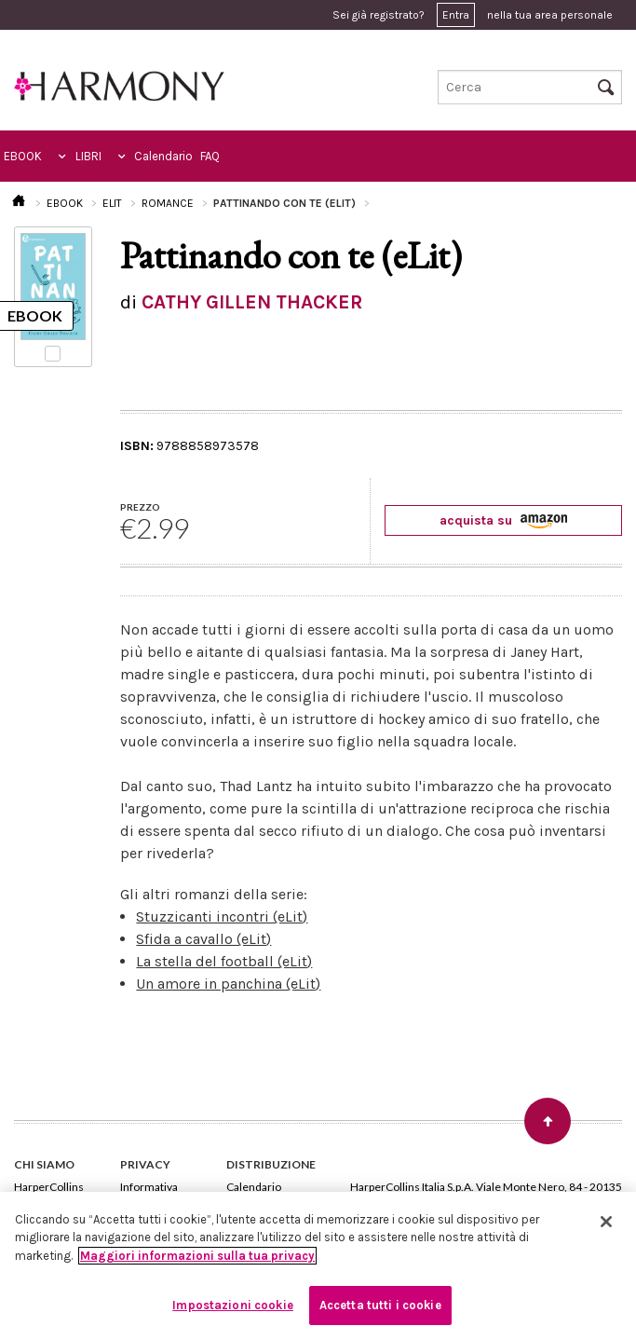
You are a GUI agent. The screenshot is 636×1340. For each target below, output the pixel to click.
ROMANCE (168, 203)
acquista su (503, 520)
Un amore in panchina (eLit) (228, 983)
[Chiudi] (606, 1221)
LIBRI (88, 156)
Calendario (163, 156)
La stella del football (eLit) (224, 961)
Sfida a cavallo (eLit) (203, 939)
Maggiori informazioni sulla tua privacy (197, 1256)
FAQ (210, 156)
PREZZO (140, 507)
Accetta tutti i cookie (380, 1305)
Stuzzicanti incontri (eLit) (221, 916)
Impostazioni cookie (232, 1305)
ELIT (112, 203)
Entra (455, 14)
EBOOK (23, 156)
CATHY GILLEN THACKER (252, 302)
